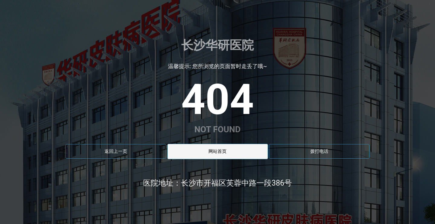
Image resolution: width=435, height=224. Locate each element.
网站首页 (217, 151)
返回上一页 (116, 151)
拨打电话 (319, 151)
